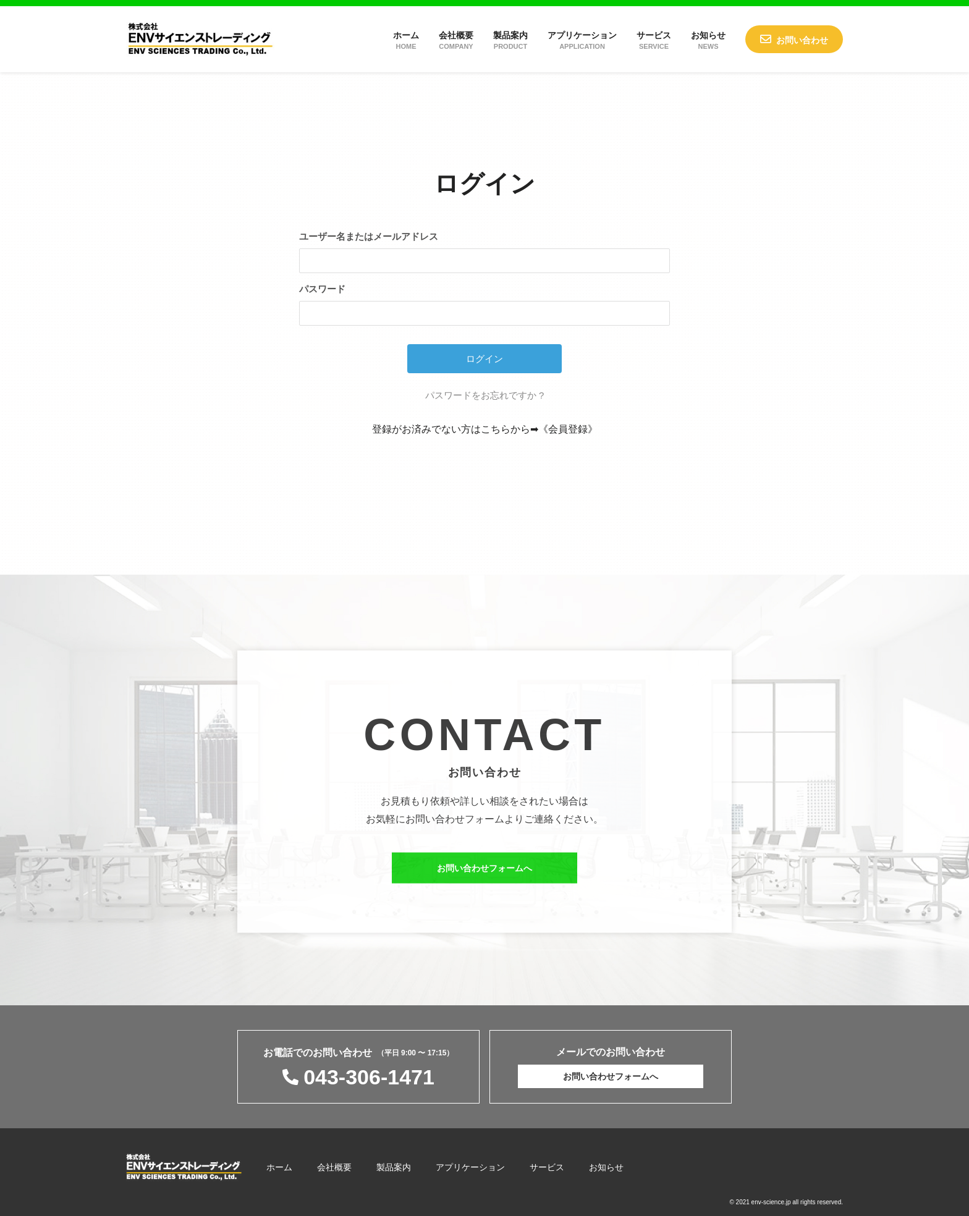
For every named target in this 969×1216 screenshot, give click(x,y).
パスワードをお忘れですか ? (484, 395)
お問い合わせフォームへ (484, 876)
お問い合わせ (802, 40)
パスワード (322, 289)
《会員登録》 (568, 429)
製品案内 (510, 40)
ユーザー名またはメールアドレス (368, 236)
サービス (654, 40)
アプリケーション (582, 40)
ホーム (406, 40)
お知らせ (708, 40)
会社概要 (456, 40)
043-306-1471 (368, 1076)
